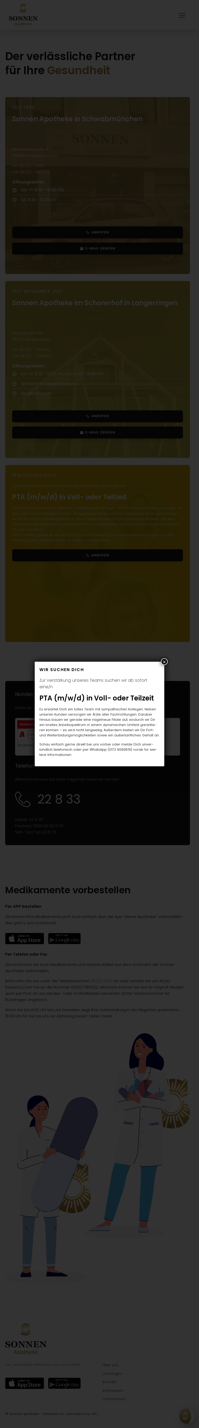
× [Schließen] (164, 661)
